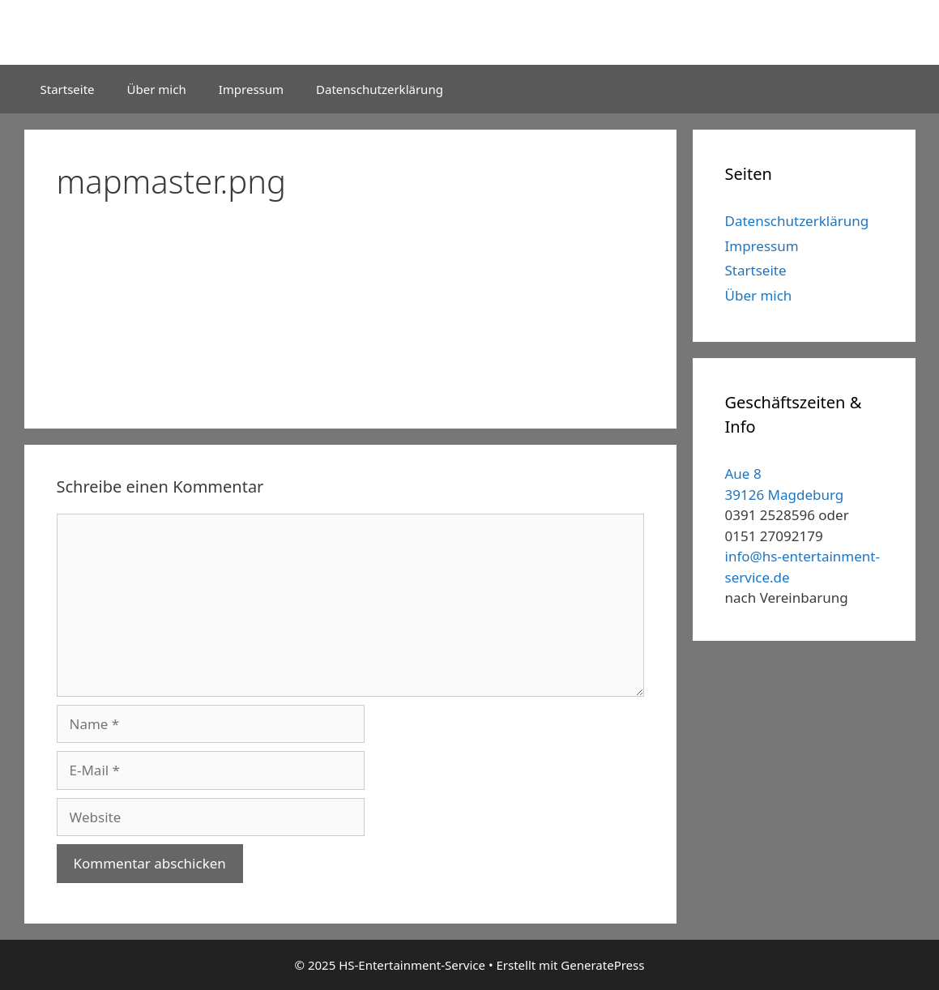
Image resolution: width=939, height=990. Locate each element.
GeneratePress (602, 965)
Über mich (156, 89)
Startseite (68, 89)
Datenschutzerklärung (379, 89)
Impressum (251, 89)
